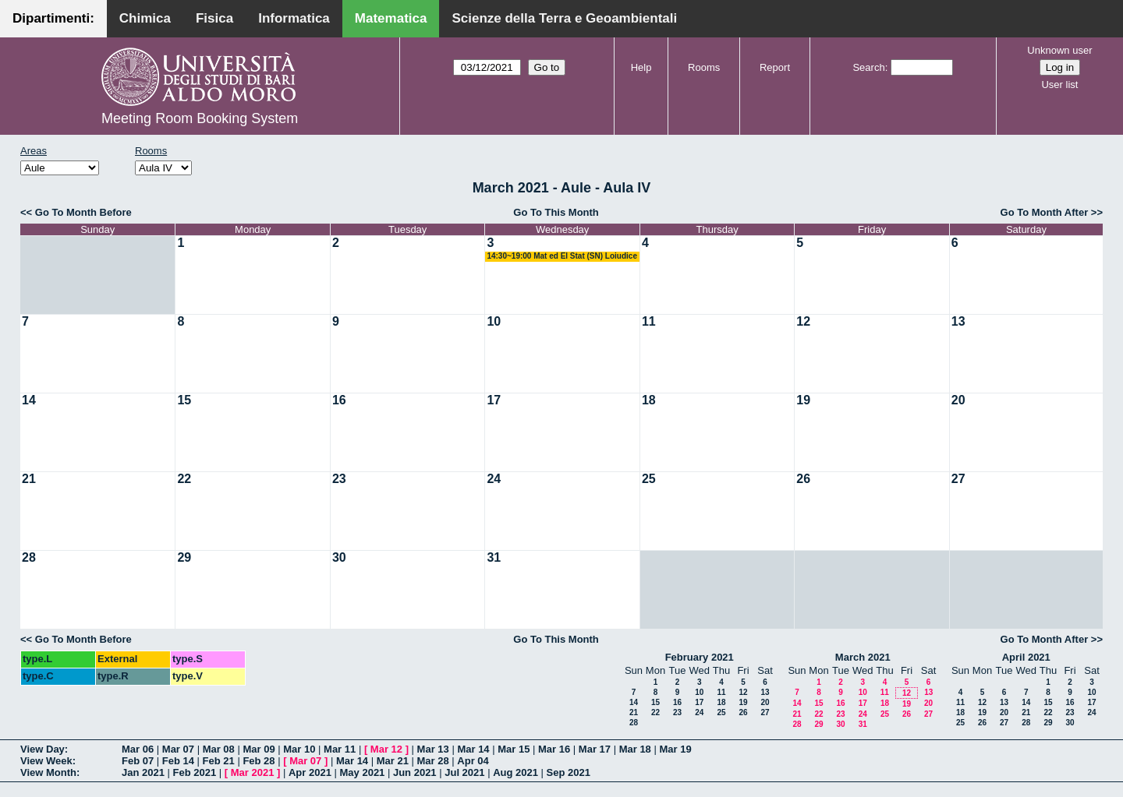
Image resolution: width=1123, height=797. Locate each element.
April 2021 (1026, 657)
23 (339, 478)
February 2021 (699, 657)
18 (649, 400)
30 (339, 557)
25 (649, 478)
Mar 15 (514, 749)
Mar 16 (554, 749)
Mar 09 (259, 749)
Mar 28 (433, 761)
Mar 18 (635, 749)
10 (494, 321)
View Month (48, 772)
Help (641, 67)
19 (803, 400)
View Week (46, 761)
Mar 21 (393, 761)
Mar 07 (178, 749)
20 (958, 400)
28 (29, 557)
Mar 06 (138, 749)
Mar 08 (219, 749)
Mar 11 (340, 749)
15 (184, 400)
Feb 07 (138, 761)
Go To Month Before (83, 212)
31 (494, 557)
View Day (42, 749)
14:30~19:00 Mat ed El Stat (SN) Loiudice (562, 256)
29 (184, 557)
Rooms (704, 67)
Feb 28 (259, 761)
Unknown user (1059, 50)
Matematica (391, 18)
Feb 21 (219, 761)
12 (803, 321)
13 (958, 321)
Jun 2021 (415, 772)
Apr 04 (472, 761)
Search (868, 67)
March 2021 (863, 657)
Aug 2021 (515, 772)
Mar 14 (473, 749)
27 (958, 478)
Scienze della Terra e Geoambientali (564, 18)
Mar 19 (675, 749)
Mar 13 (433, 749)
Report (775, 67)
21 (29, 478)
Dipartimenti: (53, 18)
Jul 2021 (464, 772)
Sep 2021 (568, 772)
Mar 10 (299, 749)
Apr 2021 (310, 772)
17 (494, 400)
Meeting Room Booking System (199, 118)
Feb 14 (178, 761)
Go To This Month (556, 212)
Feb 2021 (195, 772)
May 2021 (362, 772)
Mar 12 (386, 749)
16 (339, 400)
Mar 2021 (253, 772)
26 (803, 478)
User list (1059, 84)
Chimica (145, 18)
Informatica (294, 18)
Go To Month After (1045, 212)
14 (29, 400)
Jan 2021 (143, 772)
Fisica (214, 18)
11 (649, 321)
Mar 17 (595, 749)
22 (184, 478)
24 (494, 478)
